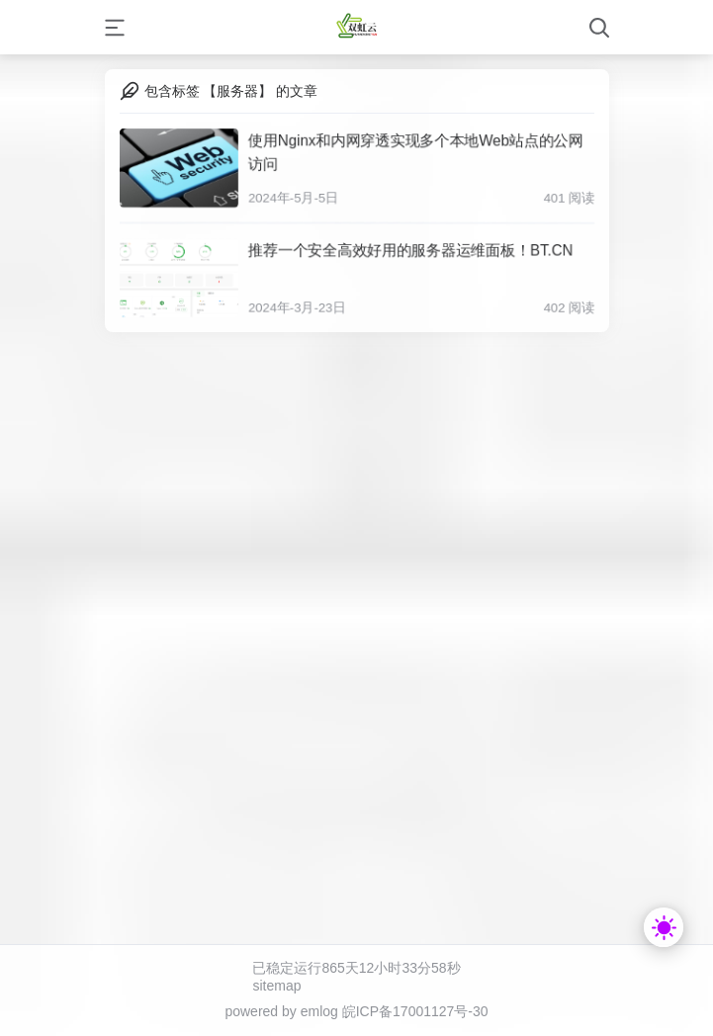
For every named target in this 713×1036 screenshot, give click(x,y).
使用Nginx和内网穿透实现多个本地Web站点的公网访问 (414, 150)
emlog (319, 1011)
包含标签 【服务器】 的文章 (231, 91)
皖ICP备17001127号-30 (415, 1011)
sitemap (276, 985)
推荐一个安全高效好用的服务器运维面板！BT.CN (409, 249)
